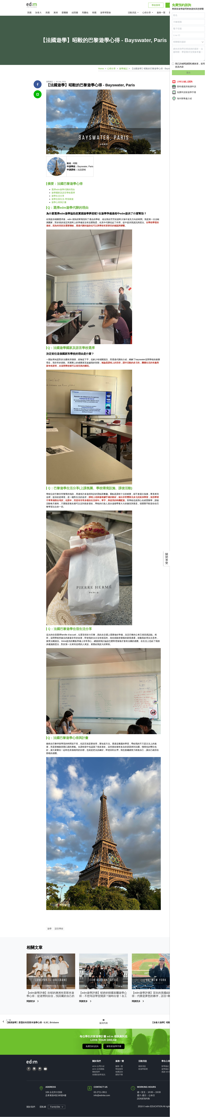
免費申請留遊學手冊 (184, 92)
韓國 (94, 13)
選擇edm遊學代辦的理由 (63, 189)
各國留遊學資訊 (98, 1075)
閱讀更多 (31, 1001)
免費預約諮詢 (92, 1046)
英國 (29, 13)
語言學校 (59, 929)
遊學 (49, 929)
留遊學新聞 (143, 1069)
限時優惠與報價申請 (184, 87)
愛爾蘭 (65, 13)
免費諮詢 (119, 1072)
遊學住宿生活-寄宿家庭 (62, 199)
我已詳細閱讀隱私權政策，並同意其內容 (190, 65)
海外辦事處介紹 (182, 98)
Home (101, 69)
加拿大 (38, 13)
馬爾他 (85, 13)
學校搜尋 (156, 5)
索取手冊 (119, 1075)
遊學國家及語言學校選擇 (63, 193)
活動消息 (132, 13)
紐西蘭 (75, 13)
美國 (47, 13)
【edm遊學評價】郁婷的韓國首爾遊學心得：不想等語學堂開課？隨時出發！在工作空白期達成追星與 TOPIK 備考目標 (103, 994)
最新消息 (142, 1066)
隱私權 (43, 1107)
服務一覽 (161, 13)
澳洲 (56, 13)
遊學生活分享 (58, 196)
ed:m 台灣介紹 (98, 1066)
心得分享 (146, 13)
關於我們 (31, 1107)
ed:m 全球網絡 (98, 1069)
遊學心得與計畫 (59, 202)
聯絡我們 (96, 1072)
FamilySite (55, 1107)
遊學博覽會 (105, 13)
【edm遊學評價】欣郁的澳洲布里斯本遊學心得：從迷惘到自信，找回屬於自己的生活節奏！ (50, 994)
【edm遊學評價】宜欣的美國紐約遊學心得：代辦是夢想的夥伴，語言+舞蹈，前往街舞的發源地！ (156, 994)
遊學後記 (123, 69)
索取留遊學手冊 (113, 1046)
